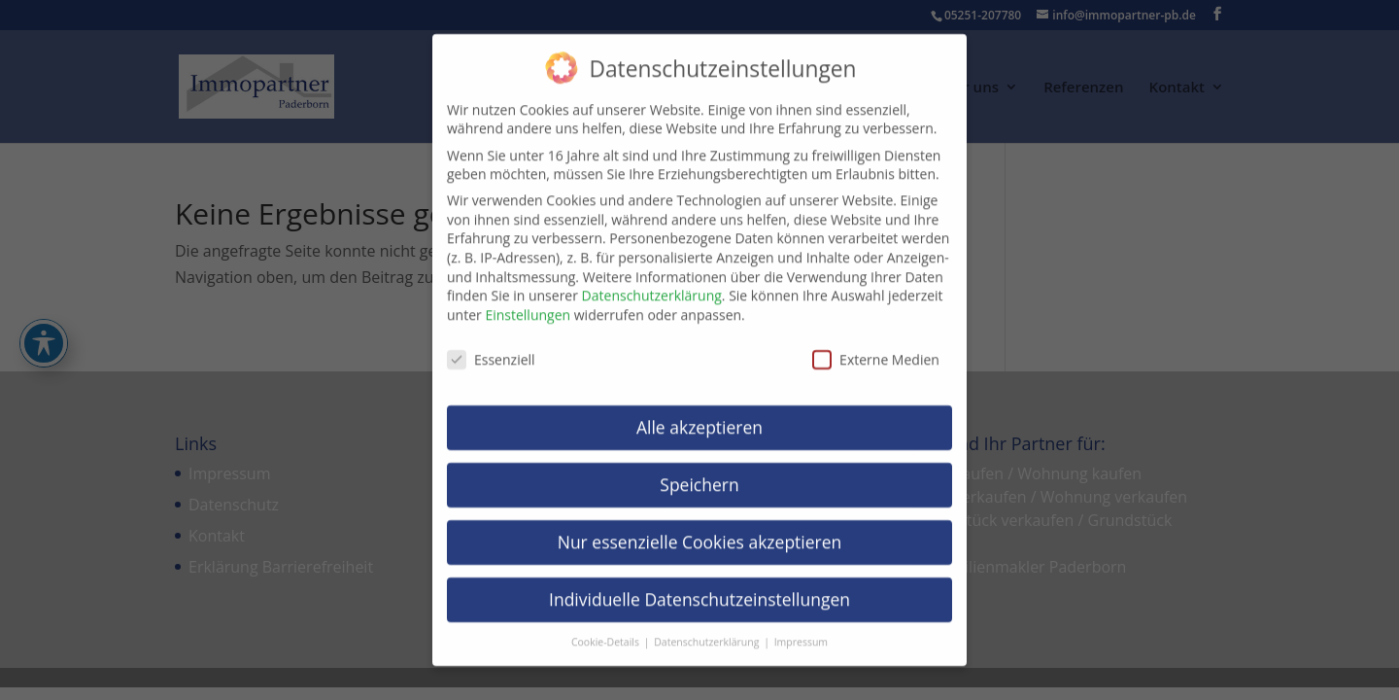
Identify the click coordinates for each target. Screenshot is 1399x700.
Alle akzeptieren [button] (699, 414)
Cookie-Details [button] (606, 629)
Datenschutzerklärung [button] (708, 629)
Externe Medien (875, 345)
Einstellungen (527, 302)
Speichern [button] (699, 471)
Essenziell (491, 345)
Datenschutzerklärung (652, 282)
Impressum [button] (801, 629)
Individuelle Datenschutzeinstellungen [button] (699, 586)
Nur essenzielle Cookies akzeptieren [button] (700, 529)
